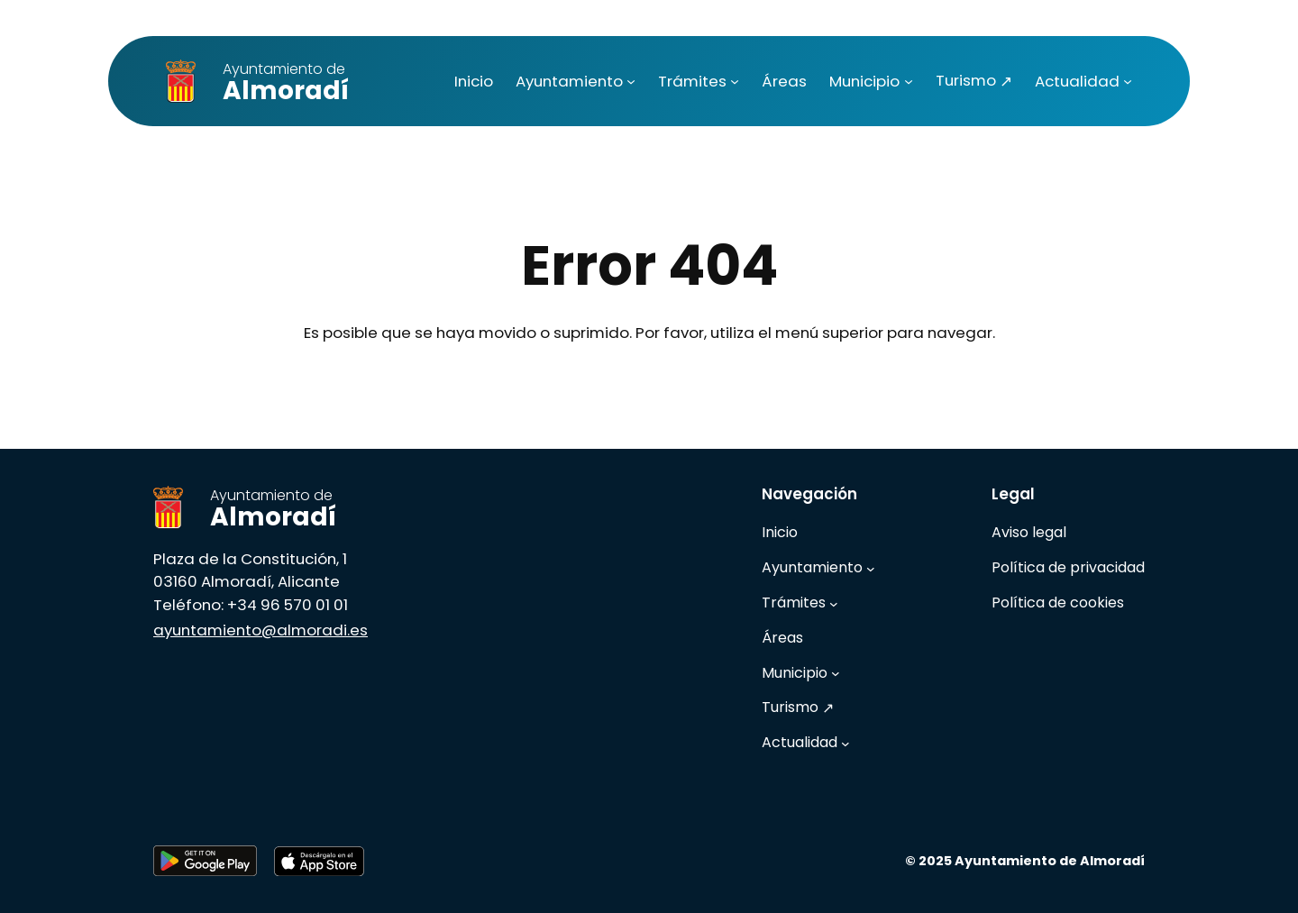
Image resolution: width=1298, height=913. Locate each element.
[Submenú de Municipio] (908, 81)
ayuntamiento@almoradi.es (260, 630)
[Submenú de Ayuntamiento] (630, 81)
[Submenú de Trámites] (734, 81)
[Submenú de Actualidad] (1127, 81)
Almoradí (286, 83)
